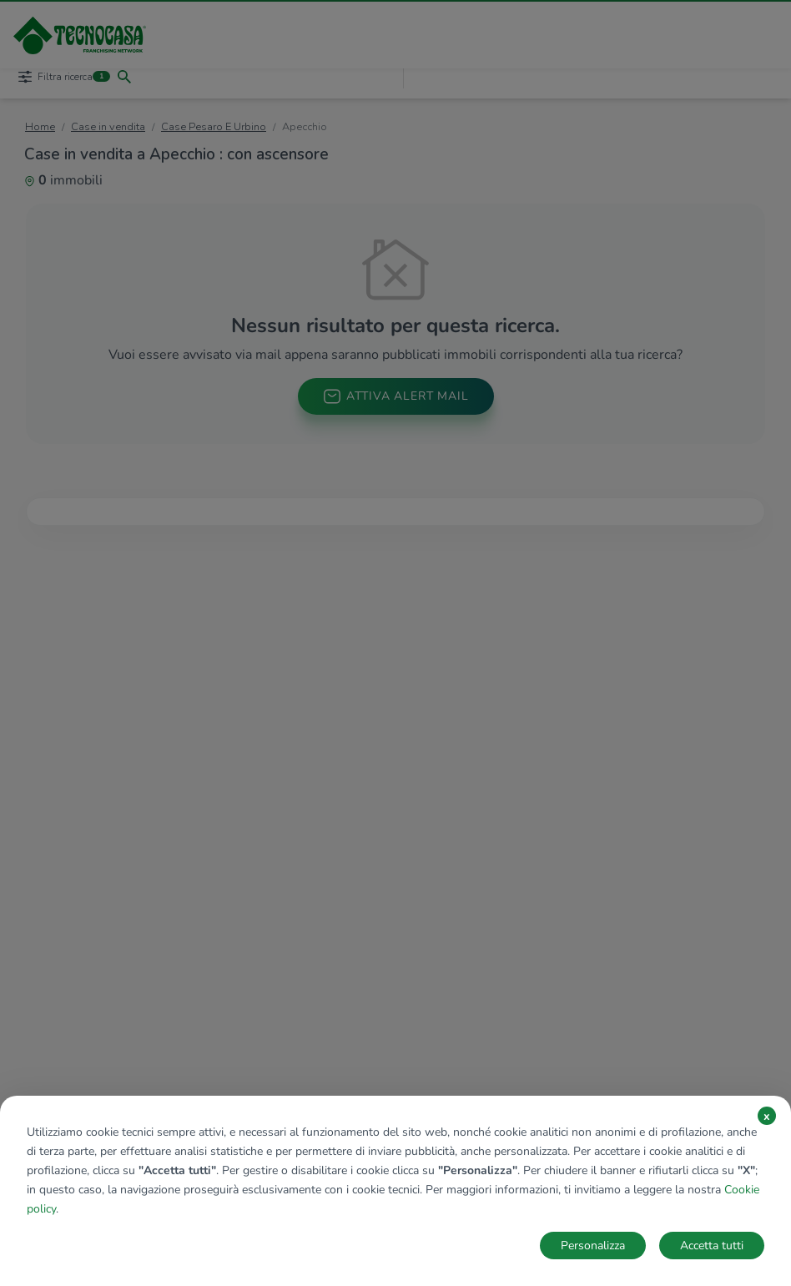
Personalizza (593, 1245)
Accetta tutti (711, 1245)
